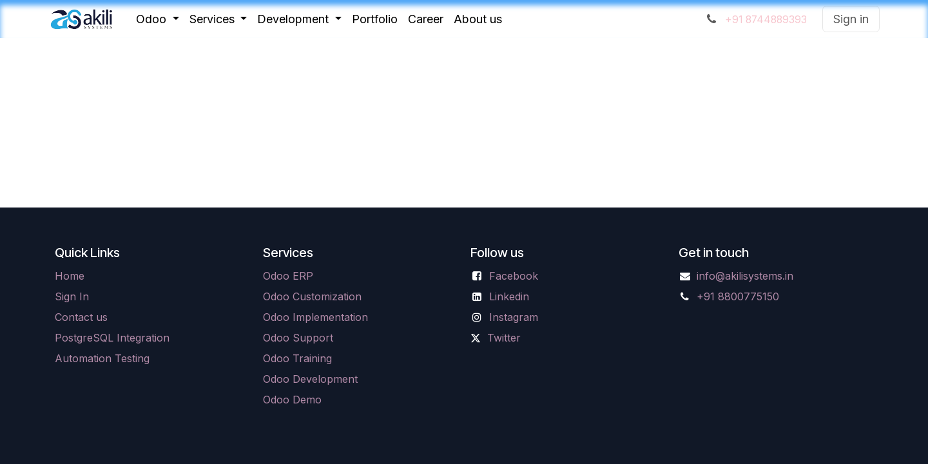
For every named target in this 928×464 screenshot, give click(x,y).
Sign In (72, 296)
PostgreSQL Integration (112, 337)
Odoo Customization (312, 296)
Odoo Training (297, 358)
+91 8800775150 (738, 296)
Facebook (513, 275)
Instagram (513, 317)
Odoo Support (298, 337)
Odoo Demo (292, 399)
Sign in (851, 19)
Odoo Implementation (315, 317)
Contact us (81, 317)
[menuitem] (157, 19)
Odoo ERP (288, 275)
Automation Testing (102, 358)
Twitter (504, 337)
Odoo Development (310, 378)
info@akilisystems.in (745, 275)
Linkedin (509, 296)
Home (69, 275)
